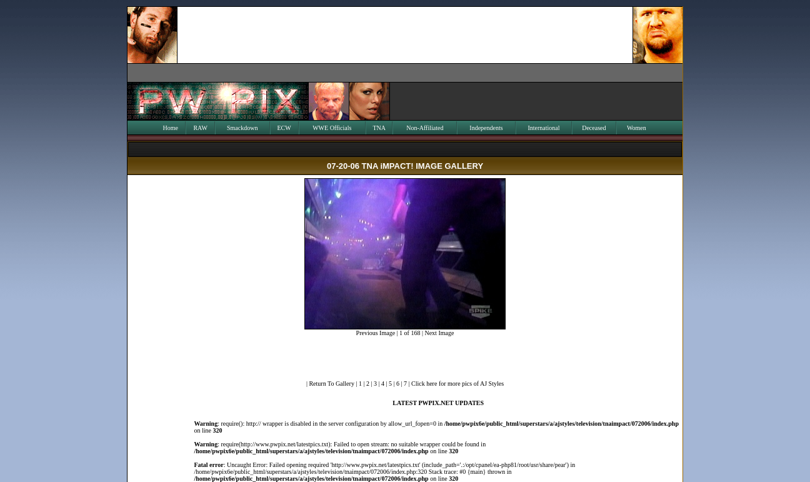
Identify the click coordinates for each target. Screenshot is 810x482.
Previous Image (376, 332)
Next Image (439, 332)
